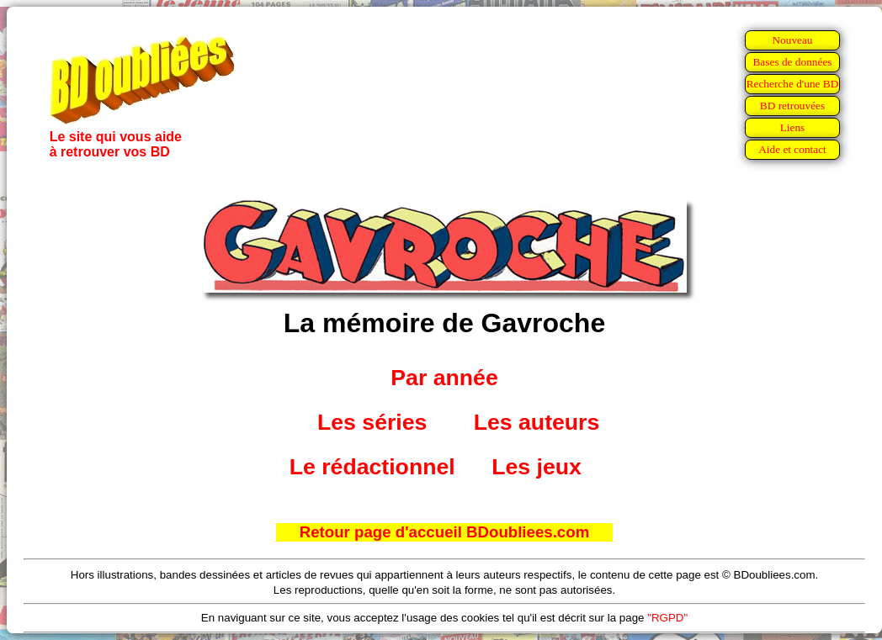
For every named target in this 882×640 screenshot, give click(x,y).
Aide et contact (792, 149)
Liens (792, 127)
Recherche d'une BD (793, 83)
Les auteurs (537, 422)
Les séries (372, 422)
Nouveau (792, 40)
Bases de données (792, 62)
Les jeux (536, 466)
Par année (444, 377)
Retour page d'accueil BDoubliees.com (444, 532)
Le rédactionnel (372, 466)
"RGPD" (667, 617)
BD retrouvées (792, 105)
